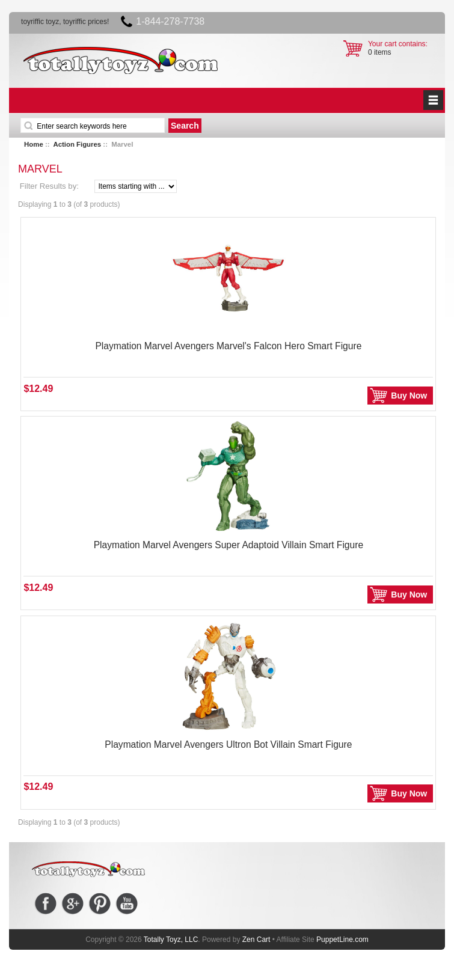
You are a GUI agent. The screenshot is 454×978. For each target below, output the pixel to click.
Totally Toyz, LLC (171, 939)
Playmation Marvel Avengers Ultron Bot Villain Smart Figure (228, 744)
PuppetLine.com (342, 939)
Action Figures (77, 144)
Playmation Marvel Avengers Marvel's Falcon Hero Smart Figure (228, 346)
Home (33, 144)
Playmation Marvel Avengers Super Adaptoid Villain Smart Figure (228, 545)
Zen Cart (256, 939)
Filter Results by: (49, 186)
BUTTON (433, 100)
